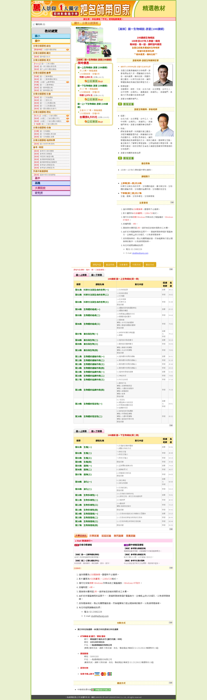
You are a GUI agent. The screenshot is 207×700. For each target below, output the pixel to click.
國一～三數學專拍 (47, 84)
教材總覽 (51, 31)
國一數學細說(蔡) (46, 87)
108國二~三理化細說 (49, 115)
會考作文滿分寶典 (47, 151)
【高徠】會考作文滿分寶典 (134, 560)
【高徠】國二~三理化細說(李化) (86, 560)
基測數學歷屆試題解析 (48, 162)
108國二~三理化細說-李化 (50, 118)
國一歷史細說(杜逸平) (48, 108)
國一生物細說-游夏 (47, 136)
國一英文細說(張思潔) (48, 66)
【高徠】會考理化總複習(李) (135, 554)
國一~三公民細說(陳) (48, 103)
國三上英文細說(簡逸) (48, 69)
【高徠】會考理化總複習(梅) (135, 548)
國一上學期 (81, 274)
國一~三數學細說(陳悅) (48, 79)
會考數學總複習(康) (47, 159)
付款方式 (136, 264)
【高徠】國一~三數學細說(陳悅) (86, 554)
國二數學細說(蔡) (46, 90)
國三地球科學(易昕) (47, 143)
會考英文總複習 (46, 153)
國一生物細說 (45, 131)
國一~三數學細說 (46, 76)
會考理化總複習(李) (47, 167)
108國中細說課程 (49, 49)
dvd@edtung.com (140, 253)
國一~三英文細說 (47, 63)
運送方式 (150, 264)
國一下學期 (96, 274)
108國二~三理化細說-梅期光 (50, 121)
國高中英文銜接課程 (47, 174)
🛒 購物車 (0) (38, 24)
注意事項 (123, 264)
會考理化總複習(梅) (47, 165)
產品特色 (110, 264)
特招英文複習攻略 (47, 156)
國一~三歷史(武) (46, 100)
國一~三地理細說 (46, 97)
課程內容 (97, 264)
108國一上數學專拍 (47, 82)
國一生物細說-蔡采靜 (48, 134)
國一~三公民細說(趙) (48, 105)
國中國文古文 (45, 56)
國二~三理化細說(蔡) (49, 124)
